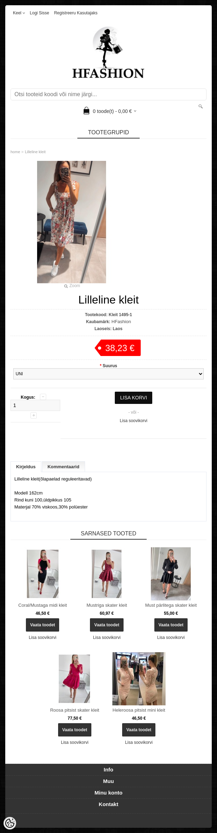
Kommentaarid (63, 466)
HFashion (121, 321)
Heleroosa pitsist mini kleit (139, 710)
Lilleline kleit (35, 152)
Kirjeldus (26, 466)
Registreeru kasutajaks (75, 12)
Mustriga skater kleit (106, 605)
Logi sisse (39, 12)
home (15, 152)
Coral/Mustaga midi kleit (42, 605)
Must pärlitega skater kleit (171, 605)
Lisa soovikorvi (133, 420)
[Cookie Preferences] (10, 823)
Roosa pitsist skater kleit (74, 710)
